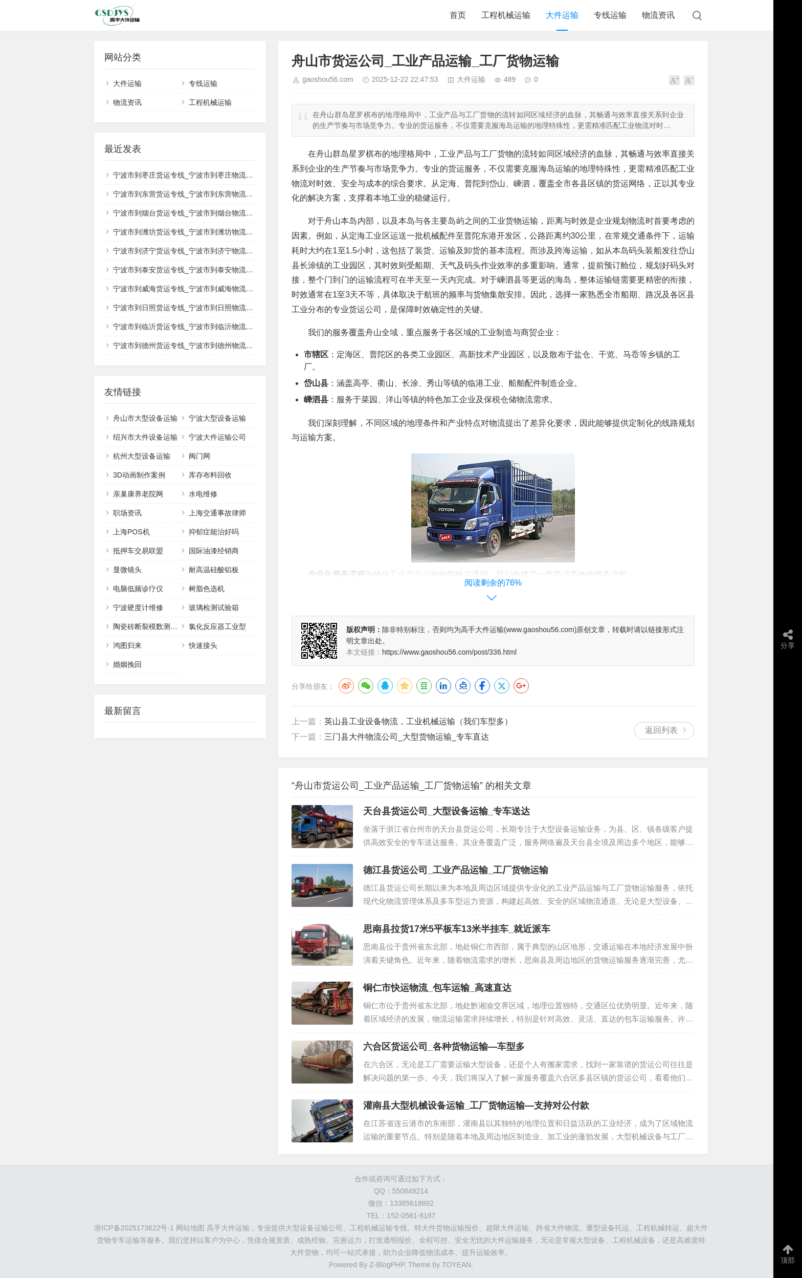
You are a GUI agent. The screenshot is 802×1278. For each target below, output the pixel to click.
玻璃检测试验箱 (214, 607)
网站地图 (190, 1228)
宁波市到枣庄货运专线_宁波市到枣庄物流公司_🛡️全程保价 (207, 175)
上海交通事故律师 (217, 513)
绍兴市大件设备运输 (145, 437)
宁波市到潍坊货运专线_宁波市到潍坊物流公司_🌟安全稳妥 (207, 232)
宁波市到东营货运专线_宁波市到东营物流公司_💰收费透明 (207, 194)
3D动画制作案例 (139, 475)
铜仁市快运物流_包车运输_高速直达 (437, 988)
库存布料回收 (210, 475)
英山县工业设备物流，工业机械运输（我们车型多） (418, 721)
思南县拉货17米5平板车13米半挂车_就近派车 (456, 929)
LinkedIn (443, 686)
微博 (346, 686)
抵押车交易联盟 (138, 551)
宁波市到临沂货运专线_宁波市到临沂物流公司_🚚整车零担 (207, 326)
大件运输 (562, 15)
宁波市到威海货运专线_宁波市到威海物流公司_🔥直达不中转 (211, 289)
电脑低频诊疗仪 (138, 588)
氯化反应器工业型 (217, 626)
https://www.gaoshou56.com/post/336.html (449, 652)
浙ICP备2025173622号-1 (134, 1228)
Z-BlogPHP (386, 1265)
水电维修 (203, 494)
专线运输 (610, 15)
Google (521, 686)
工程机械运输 (505, 15)
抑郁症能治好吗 (214, 532)
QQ (385, 686)
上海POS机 (131, 532)
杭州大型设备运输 (141, 456)
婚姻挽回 (127, 664)
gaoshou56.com (327, 79)
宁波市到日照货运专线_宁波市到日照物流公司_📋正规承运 (207, 308)
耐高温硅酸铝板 (214, 570)
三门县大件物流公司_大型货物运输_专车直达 (406, 736)
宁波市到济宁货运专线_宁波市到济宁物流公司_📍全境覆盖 (207, 251)
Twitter (501, 686)
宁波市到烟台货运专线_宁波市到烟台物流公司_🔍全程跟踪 (207, 213)
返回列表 (661, 730)
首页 (458, 15)
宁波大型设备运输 (217, 418)
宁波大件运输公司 (217, 437)
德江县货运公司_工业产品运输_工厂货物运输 (455, 870)
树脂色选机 (207, 588)
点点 (463, 686)
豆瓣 (424, 686)
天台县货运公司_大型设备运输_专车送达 (446, 811)
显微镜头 (127, 570)
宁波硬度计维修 (138, 607)
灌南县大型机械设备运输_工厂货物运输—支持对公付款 (476, 1105)
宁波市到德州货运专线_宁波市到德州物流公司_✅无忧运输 (207, 345)
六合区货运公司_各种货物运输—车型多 (444, 1047)
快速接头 (203, 645)
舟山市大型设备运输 (145, 418)
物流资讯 (658, 15)
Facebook (482, 686)
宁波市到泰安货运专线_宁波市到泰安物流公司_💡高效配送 (207, 270)
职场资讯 (127, 513)
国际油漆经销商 (214, 551)
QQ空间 (404, 686)
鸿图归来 (127, 645)
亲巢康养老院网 (138, 494)
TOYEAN (456, 1265)
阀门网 (199, 456)
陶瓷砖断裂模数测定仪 (149, 626)
